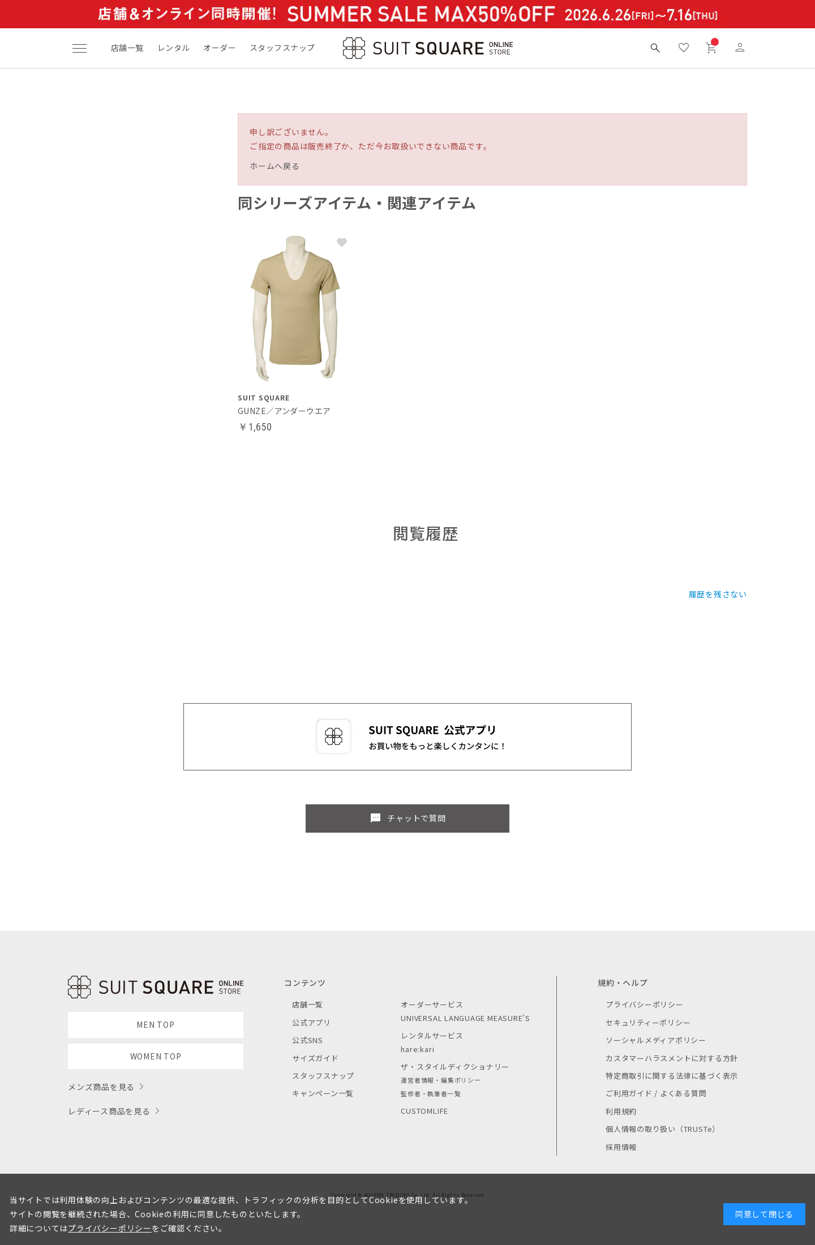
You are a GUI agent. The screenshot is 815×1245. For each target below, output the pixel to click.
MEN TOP (155, 1024)
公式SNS (307, 1040)
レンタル (173, 47)
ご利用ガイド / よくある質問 (656, 1093)
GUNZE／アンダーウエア (284, 410)
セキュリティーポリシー (648, 1022)
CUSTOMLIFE (424, 1110)
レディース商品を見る (109, 1111)
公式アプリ (311, 1022)
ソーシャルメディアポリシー (656, 1040)
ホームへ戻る (275, 165)
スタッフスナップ (282, 47)
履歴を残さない (718, 594)
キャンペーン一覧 (323, 1093)
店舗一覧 (127, 47)
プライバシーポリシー (645, 1004)
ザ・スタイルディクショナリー (455, 1066)
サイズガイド (315, 1058)
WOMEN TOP (156, 1056)
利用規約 (621, 1111)
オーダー (219, 47)
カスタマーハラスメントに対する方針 (672, 1058)
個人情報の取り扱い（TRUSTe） (663, 1128)
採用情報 (621, 1146)
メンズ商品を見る (101, 1086)
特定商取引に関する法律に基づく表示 (672, 1075)
